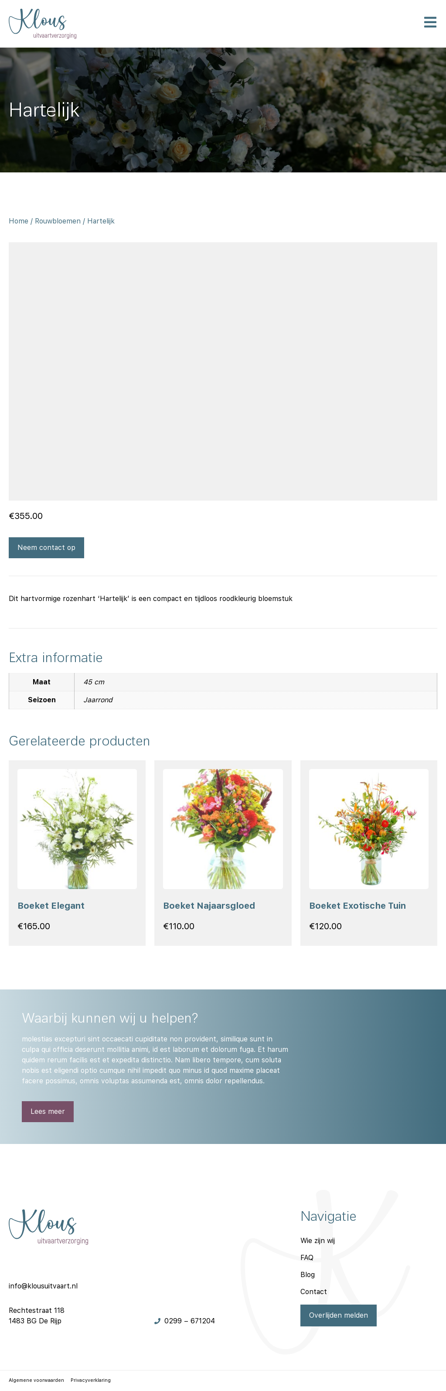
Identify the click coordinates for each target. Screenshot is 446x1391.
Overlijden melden (338, 1315)
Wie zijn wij (317, 1240)
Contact (313, 1292)
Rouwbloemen (58, 221)
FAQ (306, 1258)
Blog (307, 1275)
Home (18, 221)
